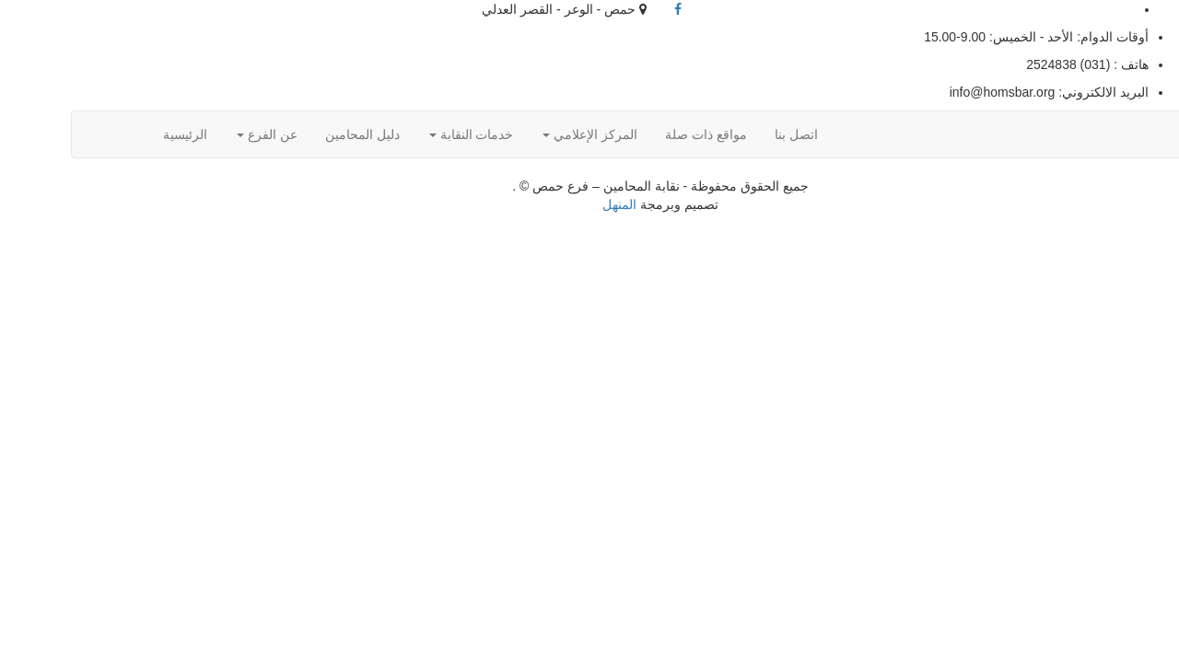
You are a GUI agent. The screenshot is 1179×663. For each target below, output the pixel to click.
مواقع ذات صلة (635, 134)
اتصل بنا (725, 134)
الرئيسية (114, 134)
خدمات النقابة (400, 134)
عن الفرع (196, 134)
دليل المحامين (291, 134)
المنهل (548, 204)
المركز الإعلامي (519, 134)
